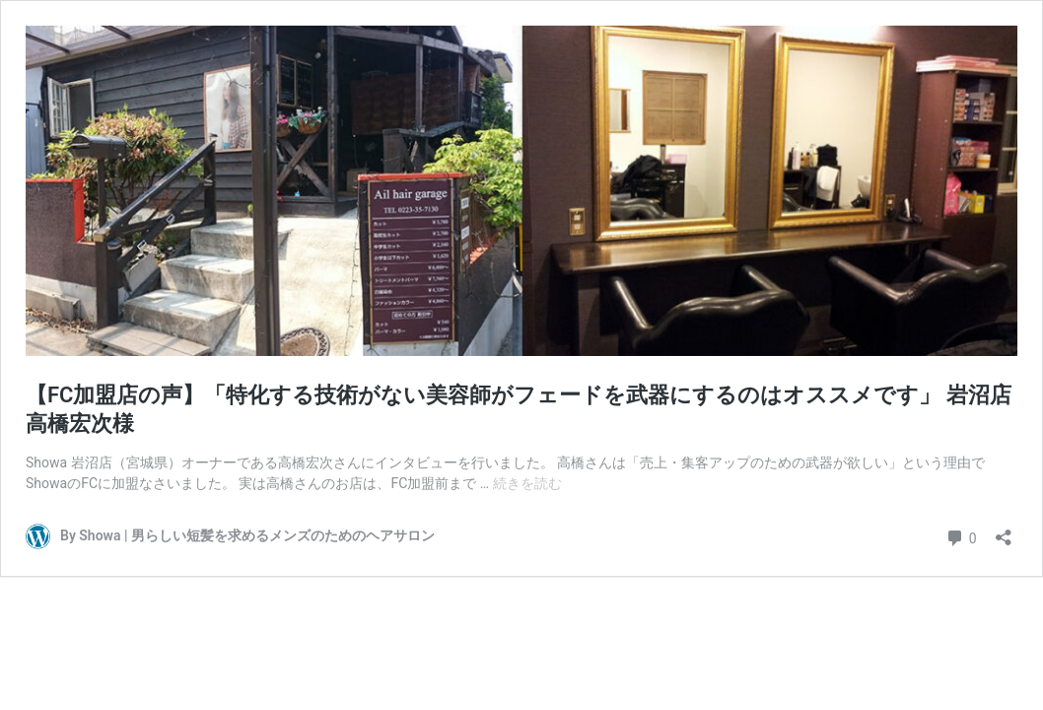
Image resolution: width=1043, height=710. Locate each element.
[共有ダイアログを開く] (1003, 531)
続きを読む (527, 483)
